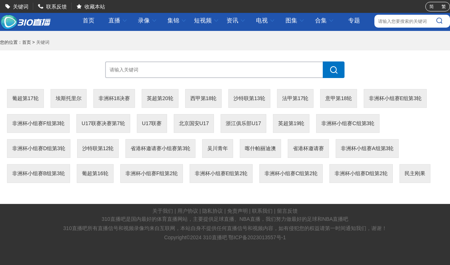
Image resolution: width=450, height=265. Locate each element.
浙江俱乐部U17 (243, 123)
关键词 (20, 7)
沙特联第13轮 (249, 98)
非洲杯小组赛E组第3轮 (395, 98)
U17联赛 (152, 123)
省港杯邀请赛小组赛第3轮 (160, 148)
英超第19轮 (291, 123)
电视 (265, 20)
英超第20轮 (160, 98)
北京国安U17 (194, 123)
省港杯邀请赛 (308, 148)
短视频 (206, 20)
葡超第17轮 (25, 98)
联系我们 (262, 211)
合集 (324, 20)
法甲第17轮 (295, 98)
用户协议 (187, 211)
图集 (295, 20)
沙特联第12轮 (98, 148)
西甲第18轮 (203, 98)
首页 (88, 21)
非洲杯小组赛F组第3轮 (38, 123)
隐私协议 (212, 211)
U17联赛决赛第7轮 (103, 123)
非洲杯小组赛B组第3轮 (38, 173)
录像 (147, 20)
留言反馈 (287, 211)
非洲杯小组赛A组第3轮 (367, 148)
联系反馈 (56, 7)
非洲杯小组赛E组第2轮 (221, 173)
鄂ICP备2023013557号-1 (257, 237)
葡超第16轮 (95, 173)
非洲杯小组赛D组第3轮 (38, 148)
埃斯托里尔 (69, 98)
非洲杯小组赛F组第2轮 (151, 173)
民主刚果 (415, 173)
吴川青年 (217, 148)
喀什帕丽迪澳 (260, 148)
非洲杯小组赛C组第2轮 (291, 173)
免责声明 (237, 211)
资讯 (236, 20)
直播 (118, 20)
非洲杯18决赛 (114, 98)
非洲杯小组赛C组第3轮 (347, 123)
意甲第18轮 (338, 98)
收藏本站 (94, 7)
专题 (354, 20)
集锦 (177, 20)
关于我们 (162, 211)
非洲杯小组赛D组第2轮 (361, 173)
